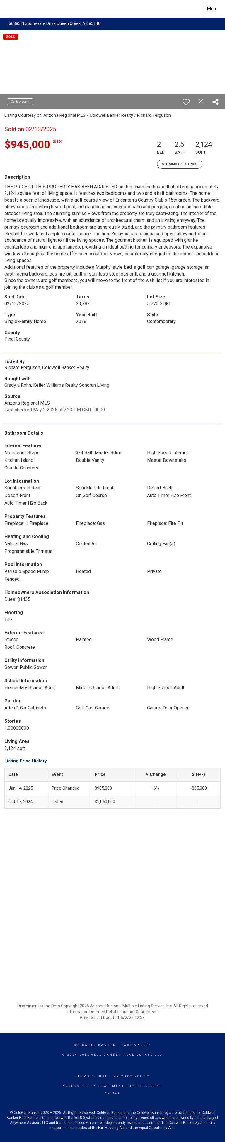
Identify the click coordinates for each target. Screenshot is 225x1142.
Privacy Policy (131, 1076)
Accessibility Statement (94, 1085)
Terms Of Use (91, 1076)
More (212, 8)
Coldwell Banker (95, 1045)
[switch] (186, 101)
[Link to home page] (7, 9)
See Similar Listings (179, 164)
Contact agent (20, 101)
